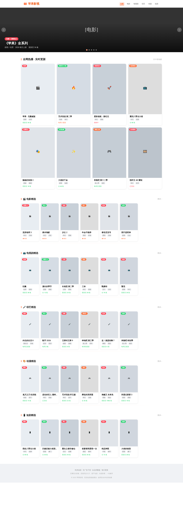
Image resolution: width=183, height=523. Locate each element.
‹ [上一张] (4, 29)
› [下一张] (178, 29)
